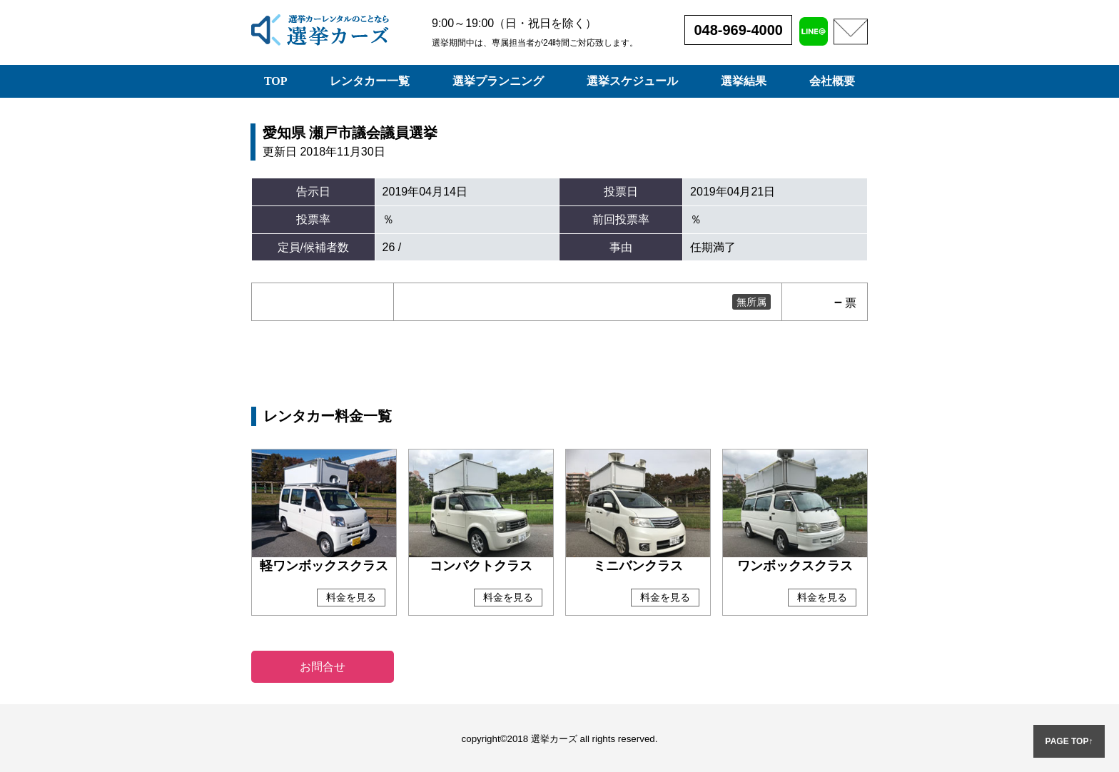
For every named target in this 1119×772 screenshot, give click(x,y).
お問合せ (322, 667)
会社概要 (832, 81)
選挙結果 (743, 81)
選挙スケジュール (632, 81)
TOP (276, 81)
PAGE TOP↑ (1069, 741)
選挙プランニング (498, 81)
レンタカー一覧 (370, 81)
